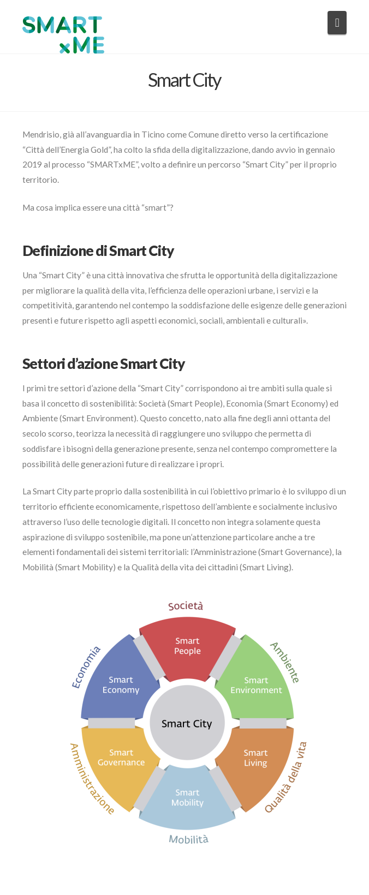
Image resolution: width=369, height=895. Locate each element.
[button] (337, 22)
